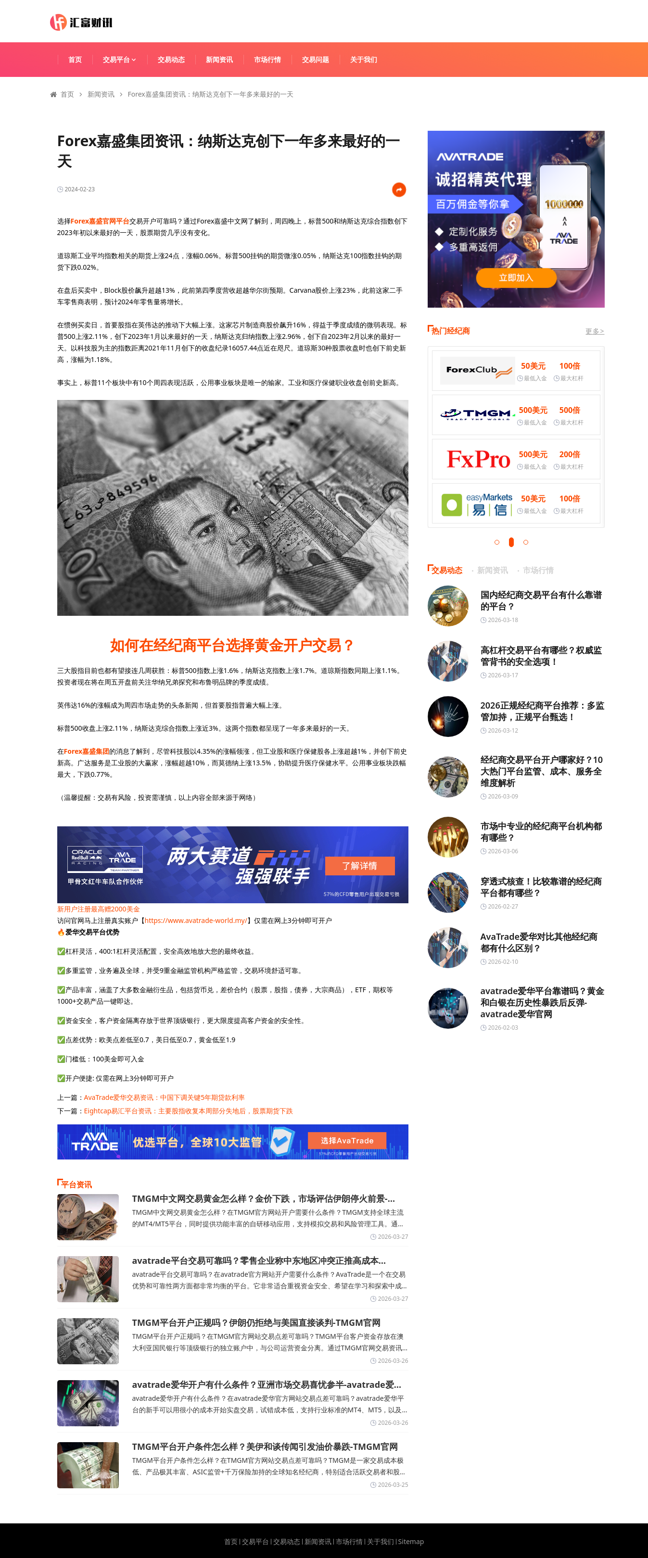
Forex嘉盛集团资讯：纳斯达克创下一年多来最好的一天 (210, 94)
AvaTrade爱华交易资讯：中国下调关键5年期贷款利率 (164, 1097)
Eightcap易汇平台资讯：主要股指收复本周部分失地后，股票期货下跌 (188, 1110)
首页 (75, 59)
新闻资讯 (219, 59)
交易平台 (124, 59)
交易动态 (171, 59)
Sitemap (411, 1542)
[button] (497, 542)
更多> (594, 331)
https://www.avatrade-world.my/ (196, 920)
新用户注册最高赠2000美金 (98, 908)
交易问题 (315, 59)
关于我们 (363, 59)
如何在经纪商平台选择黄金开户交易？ (233, 645)
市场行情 (267, 59)
